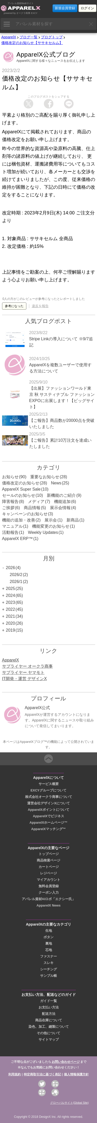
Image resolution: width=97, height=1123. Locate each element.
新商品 (72, 520)
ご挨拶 (8, 508)
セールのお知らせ (18, 495)
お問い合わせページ (66, 1062)
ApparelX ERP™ (17, 538)
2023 (10, 602)
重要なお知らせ (44, 477)
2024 (10, 595)
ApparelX (8, 37)
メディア (36, 501)
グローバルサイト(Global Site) (69, 1102)
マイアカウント (48, 880)
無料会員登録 (49, 886)
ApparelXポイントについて (48, 810)
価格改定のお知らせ (20, 483)
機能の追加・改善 (18, 520)
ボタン (48, 937)
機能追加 (62, 501)
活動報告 (10, 532)
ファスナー (48, 956)
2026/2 (16, 574)
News (56, 483)
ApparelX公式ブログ (46, 54)
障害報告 (10, 501)
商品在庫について (48, 1020)
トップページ (49, 854)
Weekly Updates (43, 532)
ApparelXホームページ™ (48, 822)
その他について (48, 1033)
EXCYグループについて (48, 790)
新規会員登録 (65, 8)
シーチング (48, 969)
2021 (10, 616)
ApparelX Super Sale (21, 489)
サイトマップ (49, 1039)
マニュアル (12, 526)
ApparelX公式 (37, 708)
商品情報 (32, 508)
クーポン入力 (49, 892)
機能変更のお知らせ (50, 526)
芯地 (48, 950)
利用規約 (14, 1074)
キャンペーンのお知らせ (25, 514)
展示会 (50, 520)
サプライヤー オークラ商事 (27, 666)
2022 (10, 609)
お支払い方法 (49, 1007)
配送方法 (48, 1014)
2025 (10, 588)
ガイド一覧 (48, 1001)
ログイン (87, 8)
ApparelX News (48, 905)
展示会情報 (60, 508)
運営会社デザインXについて (48, 803)
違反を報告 (40, 306)
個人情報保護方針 (76, 1074)
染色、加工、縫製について (48, 1027)
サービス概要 (49, 784)
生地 (48, 931)
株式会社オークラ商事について (48, 797)
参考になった (14, 306)
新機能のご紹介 (61, 495)
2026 (10, 567)
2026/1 (16, 581)
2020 (10, 623)
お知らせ (10, 477)
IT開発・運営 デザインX (24, 678)
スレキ (48, 963)
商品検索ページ (48, 860)
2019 (10, 630)
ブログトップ (52, 37)
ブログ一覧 (28, 37)
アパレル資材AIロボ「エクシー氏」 (49, 899)
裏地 (48, 943)
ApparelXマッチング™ (48, 829)
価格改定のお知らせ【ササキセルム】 (32, 43)
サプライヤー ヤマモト (23, 672)
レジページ (48, 873)
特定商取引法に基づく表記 (42, 1074)
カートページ (49, 867)
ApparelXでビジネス (48, 816)
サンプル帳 (48, 976)
